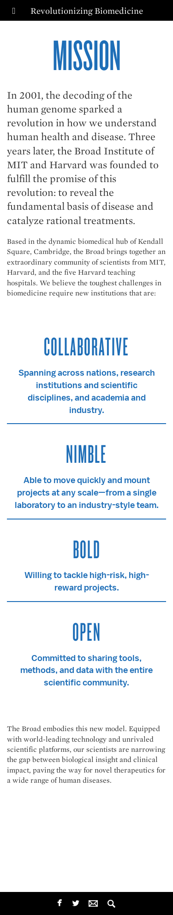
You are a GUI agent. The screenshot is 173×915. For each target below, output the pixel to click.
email (95, 901)
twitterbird (76, 902)
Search (111, 901)
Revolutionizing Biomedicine (86, 11)
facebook (60, 901)
